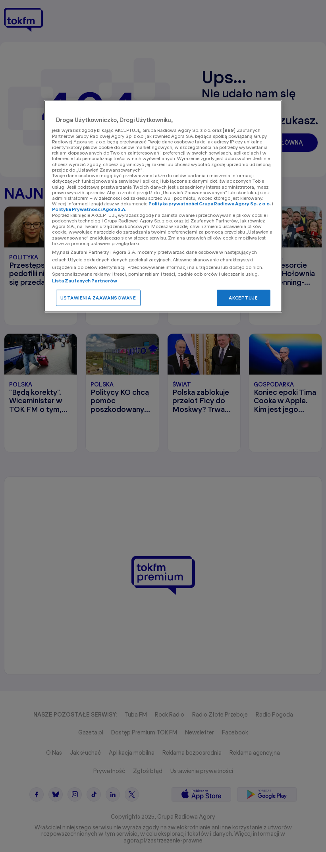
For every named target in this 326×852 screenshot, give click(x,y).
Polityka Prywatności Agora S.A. (89, 209)
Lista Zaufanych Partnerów (85, 280)
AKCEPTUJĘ (243, 297)
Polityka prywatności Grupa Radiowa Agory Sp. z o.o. (210, 204)
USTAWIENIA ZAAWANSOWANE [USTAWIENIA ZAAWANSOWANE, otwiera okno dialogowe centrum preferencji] (98, 297)
